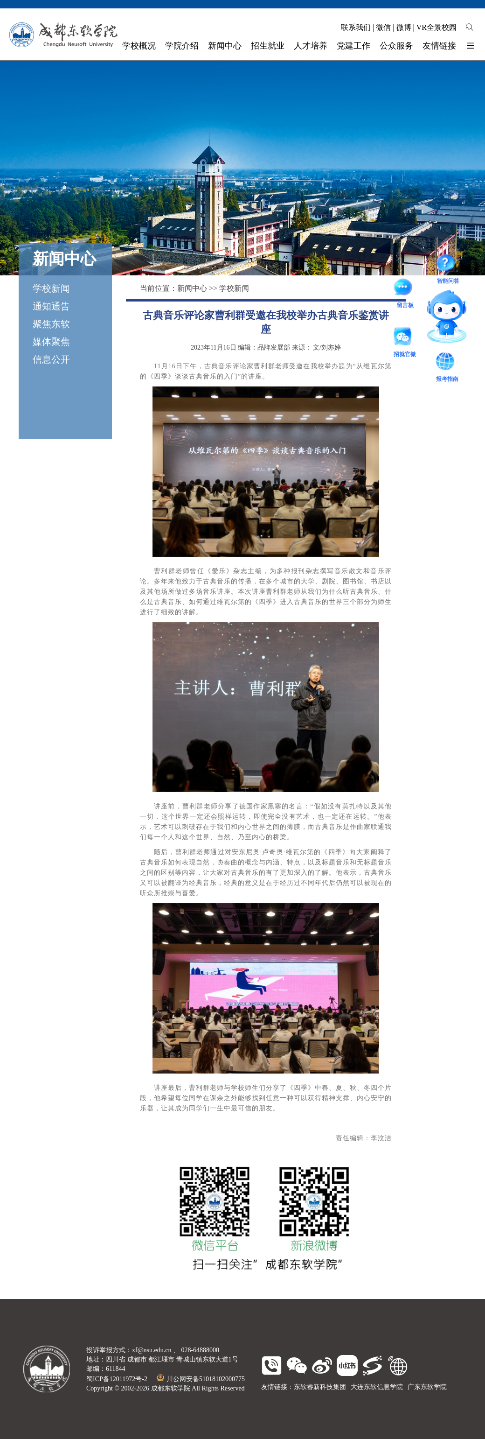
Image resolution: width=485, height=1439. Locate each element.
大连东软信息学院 (377, 1386)
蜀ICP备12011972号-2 (116, 1379)
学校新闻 (51, 288)
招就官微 (405, 338)
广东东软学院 (427, 1386)
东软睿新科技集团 (320, 1386)
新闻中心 (192, 288)
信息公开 (51, 359)
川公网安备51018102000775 (201, 1379)
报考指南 (447, 362)
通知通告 (51, 306)
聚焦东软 (51, 324)
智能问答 (448, 264)
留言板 (405, 288)
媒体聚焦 (51, 342)
